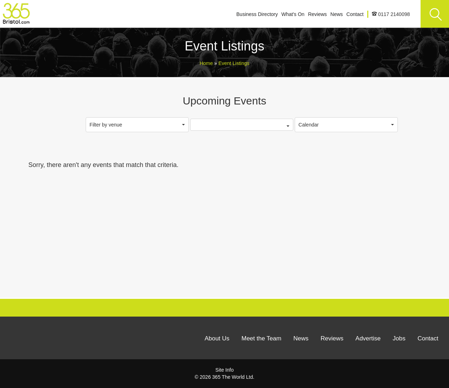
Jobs (399, 338)
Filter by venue (137, 125)
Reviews (317, 14)
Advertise (368, 338)
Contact (354, 14)
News (336, 14)
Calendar (346, 125)
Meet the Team (261, 338)
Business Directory (257, 14)
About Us (216, 338)
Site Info (224, 370)
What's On (292, 14)
